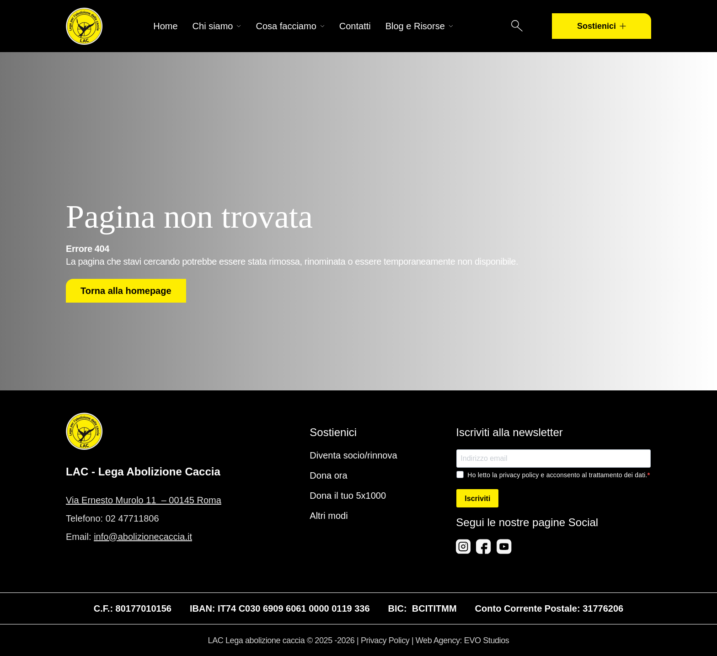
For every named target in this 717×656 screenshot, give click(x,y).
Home (165, 26)
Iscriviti (477, 498)
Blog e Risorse (419, 26)
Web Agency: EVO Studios (462, 640)
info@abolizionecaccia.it (143, 537)
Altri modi (329, 516)
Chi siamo (217, 26)
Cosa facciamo (290, 26)
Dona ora (328, 475)
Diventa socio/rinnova (353, 455)
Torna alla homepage (125, 291)
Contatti (355, 26)
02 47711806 (132, 518)
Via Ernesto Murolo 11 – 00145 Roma (143, 500)
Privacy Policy (385, 640)
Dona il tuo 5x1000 (348, 496)
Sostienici (601, 26)
